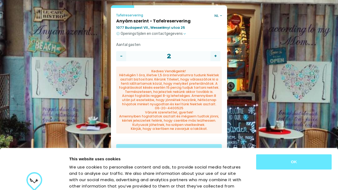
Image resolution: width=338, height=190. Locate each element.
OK (294, 121)
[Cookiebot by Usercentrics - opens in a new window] (34, 180)
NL (216, 15)
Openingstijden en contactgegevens (151, 34)
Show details (277, 179)
